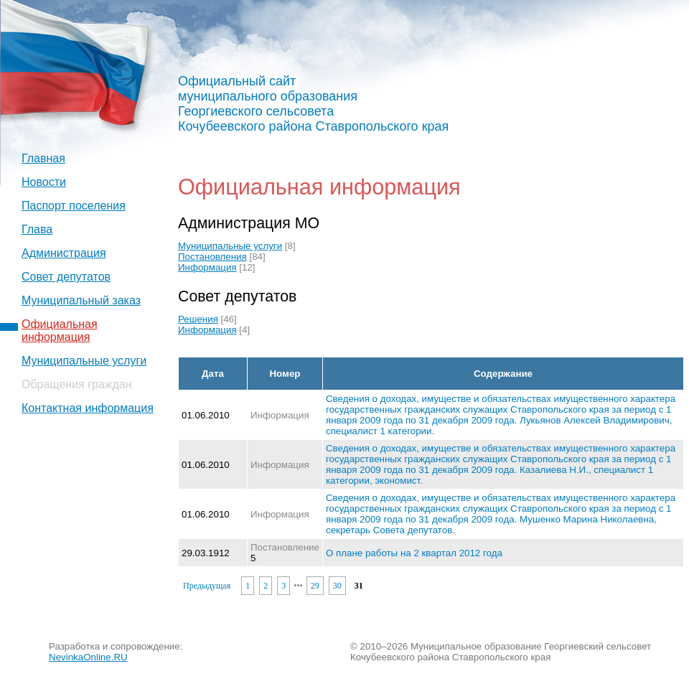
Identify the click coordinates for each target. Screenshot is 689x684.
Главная (43, 158)
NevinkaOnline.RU (88, 657)
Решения (198, 319)
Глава (37, 229)
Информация (207, 267)
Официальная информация (60, 330)
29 (315, 586)
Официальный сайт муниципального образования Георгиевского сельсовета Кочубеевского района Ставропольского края (313, 103)
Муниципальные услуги (84, 361)
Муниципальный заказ (81, 300)
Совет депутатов (66, 277)
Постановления (212, 256)
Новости (44, 182)
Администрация (64, 253)
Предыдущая (206, 586)
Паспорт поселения (74, 206)
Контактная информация (88, 408)
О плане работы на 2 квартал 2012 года (414, 553)
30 (337, 586)
